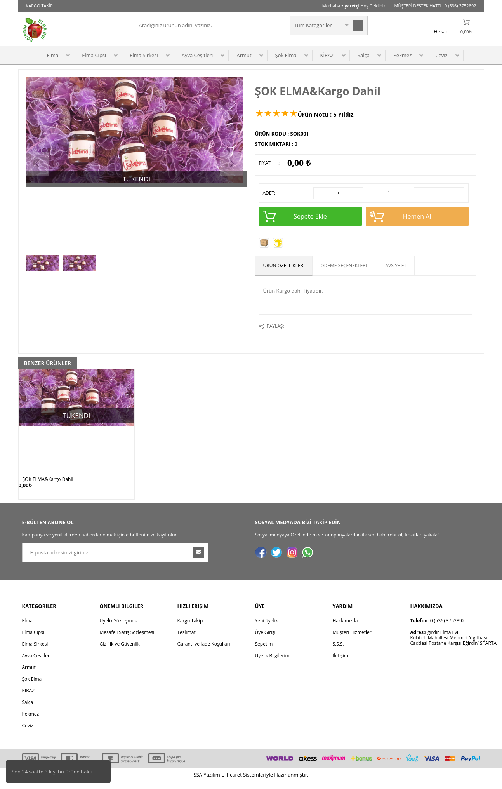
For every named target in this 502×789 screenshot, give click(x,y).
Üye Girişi (265, 640)
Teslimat (186, 640)
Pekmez (402, 55)
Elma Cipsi (94, 55)
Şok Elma (286, 55)
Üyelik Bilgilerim (272, 663)
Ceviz (441, 55)
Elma (53, 55)
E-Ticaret (231, 782)
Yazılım (208, 782)
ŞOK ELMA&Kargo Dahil (48, 479)
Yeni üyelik (266, 628)
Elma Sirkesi (144, 55)
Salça (364, 55)
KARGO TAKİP (39, 6)
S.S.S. (338, 651)
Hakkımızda (345, 628)
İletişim (340, 663)
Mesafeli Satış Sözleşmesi (127, 640)
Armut (243, 55)
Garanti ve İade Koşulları (203, 651)
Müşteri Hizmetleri (353, 640)
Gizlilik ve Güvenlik (120, 651)
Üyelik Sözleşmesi (119, 628)
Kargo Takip (190, 628)
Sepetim (264, 651)
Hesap (441, 31)
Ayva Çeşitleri (197, 55)
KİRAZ (327, 55)
